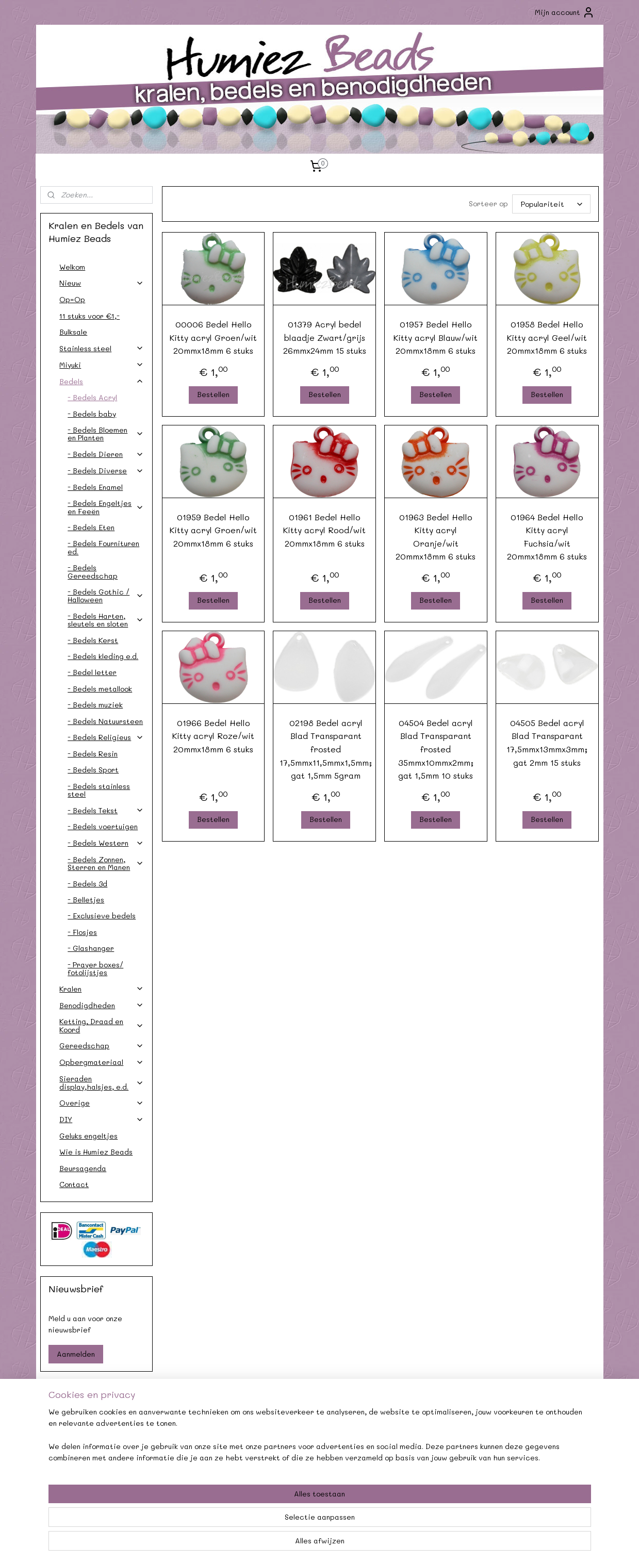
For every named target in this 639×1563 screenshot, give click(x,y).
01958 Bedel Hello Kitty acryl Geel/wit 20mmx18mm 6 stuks (547, 337)
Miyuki (101, 365)
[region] (251, 1522)
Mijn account (565, 12)
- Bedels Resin (93, 754)
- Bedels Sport (93, 770)
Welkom (72, 267)
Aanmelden (76, 1354)
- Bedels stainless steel (99, 790)
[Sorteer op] (551, 204)
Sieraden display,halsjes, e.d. (101, 1082)
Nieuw (101, 283)
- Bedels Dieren (106, 454)
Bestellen (213, 394)
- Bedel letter (92, 672)
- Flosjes (82, 932)
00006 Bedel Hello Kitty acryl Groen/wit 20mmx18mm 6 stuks (213, 337)
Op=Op (72, 299)
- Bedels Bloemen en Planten (106, 433)
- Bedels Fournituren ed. (103, 547)
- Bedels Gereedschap (93, 571)
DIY (101, 1119)
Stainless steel (101, 348)
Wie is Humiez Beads (96, 1152)
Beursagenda (82, 1168)
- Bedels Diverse (106, 470)
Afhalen (206, 1445)
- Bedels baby (92, 414)
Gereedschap (101, 1045)
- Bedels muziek (95, 705)
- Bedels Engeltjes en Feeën (106, 507)
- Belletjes (86, 899)
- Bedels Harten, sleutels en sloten (106, 620)
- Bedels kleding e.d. (103, 656)
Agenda (206, 1433)
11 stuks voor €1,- (89, 316)
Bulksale (73, 332)
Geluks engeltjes (88, 1136)
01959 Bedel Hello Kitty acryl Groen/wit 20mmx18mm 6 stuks (213, 530)
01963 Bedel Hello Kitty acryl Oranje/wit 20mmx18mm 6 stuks (436, 537)
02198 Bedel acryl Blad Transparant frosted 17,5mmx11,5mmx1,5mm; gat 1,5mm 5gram (326, 749)
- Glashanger (91, 948)
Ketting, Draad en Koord (101, 1025)
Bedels (101, 381)
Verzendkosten (92, 1445)
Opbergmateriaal (101, 1062)
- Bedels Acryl (92, 397)
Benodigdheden (101, 1005)
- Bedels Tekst (106, 810)
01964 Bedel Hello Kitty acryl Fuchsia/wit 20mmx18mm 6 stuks (547, 537)
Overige (101, 1103)
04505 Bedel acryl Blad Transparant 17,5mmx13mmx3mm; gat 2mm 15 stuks (546, 742)
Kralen (101, 989)
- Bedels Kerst (93, 640)
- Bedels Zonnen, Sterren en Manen (106, 863)
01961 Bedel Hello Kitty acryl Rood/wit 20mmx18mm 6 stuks (324, 530)
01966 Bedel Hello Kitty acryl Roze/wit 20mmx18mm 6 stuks (213, 735)
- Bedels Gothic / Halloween (106, 595)
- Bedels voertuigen (103, 826)
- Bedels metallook (100, 689)
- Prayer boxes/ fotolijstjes (95, 968)
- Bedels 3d (87, 884)
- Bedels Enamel (95, 487)
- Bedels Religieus (106, 737)
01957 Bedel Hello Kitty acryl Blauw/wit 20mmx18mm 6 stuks (436, 337)
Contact (74, 1184)
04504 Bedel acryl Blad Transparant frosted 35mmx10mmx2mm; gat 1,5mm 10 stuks (435, 749)
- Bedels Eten (91, 527)
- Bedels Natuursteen (105, 721)
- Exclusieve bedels (102, 915)
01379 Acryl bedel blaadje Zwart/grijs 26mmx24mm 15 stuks (324, 337)
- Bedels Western (106, 843)
